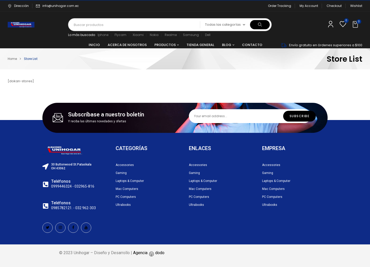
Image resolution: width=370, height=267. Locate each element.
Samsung (191, 35)
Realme (171, 35)
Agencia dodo (148, 252)
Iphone (103, 35)
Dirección (18, 6)
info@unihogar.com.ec (60, 6)
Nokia (154, 35)
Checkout (334, 6)
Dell (207, 35)
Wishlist (356, 6)
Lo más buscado (81, 35)
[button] (356, 25)
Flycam (120, 35)
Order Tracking (279, 6)
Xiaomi (138, 35)
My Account (309, 6)
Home (12, 59)
